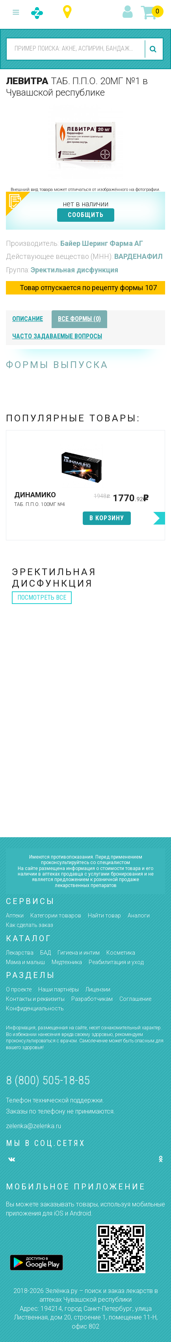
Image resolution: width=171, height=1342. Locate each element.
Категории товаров (55, 915)
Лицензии (98, 989)
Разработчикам (92, 999)
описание (27, 319)
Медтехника (67, 962)
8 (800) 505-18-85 (48, 1080)
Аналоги (139, 915)
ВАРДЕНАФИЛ (138, 256)
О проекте (19, 989)
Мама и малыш (25, 962)
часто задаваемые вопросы (57, 336)
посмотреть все (41, 597)
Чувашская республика (69, 12)
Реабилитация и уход (116, 962)
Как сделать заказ (29, 925)
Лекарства (19, 952)
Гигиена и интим (79, 952)
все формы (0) (79, 319)
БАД (45, 952)
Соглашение (135, 999)
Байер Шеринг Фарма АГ (101, 243)
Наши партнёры (58, 989)
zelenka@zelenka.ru (33, 1126)
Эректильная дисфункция (74, 270)
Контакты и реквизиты (35, 999)
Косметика (120, 952)
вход (129, 12)
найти (154, 49)
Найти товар (104, 915)
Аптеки (15, 915)
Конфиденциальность (35, 1008)
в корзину (106, 518)
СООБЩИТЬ (86, 215)
